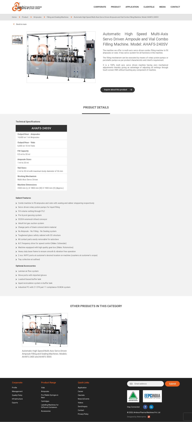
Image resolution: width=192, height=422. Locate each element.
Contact (175, 7)
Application (132, 7)
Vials (43, 388)
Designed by (136, 417)
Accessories (46, 411)
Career (80, 392)
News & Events (83, 399)
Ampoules (38, 17)
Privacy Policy (83, 414)
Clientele (149, 7)
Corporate (100, 7)
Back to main (21, 24)
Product (116, 7)
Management (17, 392)
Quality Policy (17, 395)
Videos (80, 403)
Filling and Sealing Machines (57, 17)
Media (162, 7)
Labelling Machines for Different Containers (50, 406)
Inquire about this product (115, 89)
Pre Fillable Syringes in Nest (49, 396)
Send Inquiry (82, 407)
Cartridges (45, 401)
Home (14, 17)
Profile (14, 388)
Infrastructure (17, 399)
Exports (15, 403)
